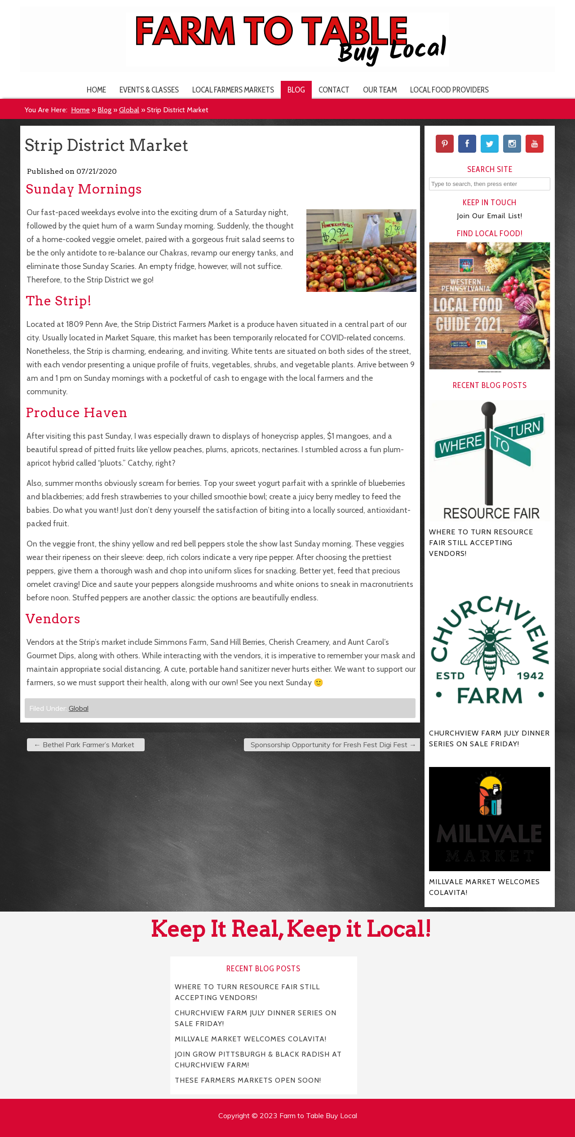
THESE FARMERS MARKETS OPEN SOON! (248, 1079)
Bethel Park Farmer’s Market (84, 744)
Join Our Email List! (489, 216)
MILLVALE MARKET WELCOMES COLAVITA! (251, 1038)
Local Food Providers (449, 89)
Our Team (380, 89)
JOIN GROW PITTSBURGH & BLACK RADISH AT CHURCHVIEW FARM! (258, 1059)
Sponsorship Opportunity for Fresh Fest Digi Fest (333, 744)
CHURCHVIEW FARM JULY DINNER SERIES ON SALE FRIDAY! (256, 1017)
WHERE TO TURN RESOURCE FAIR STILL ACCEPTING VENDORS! (247, 991)
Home (96, 89)
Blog (296, 89)
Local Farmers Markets (233, 89)
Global (129, 110)
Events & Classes (149, 89)
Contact (333, 89)
